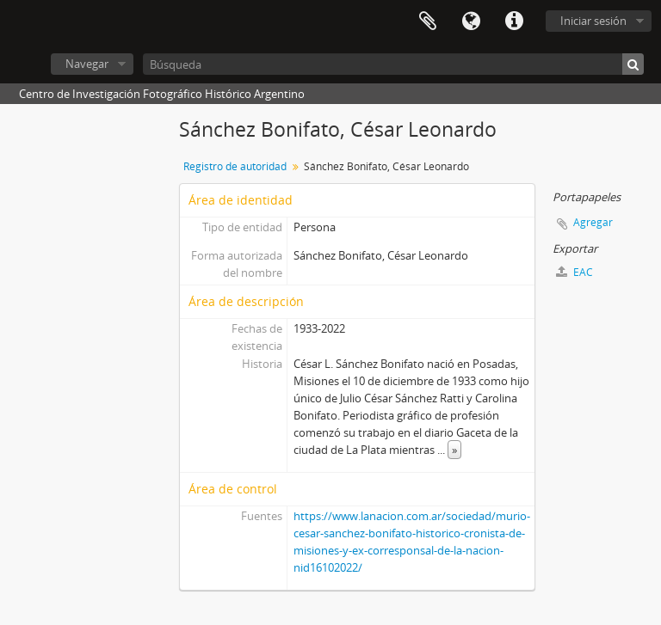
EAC (574, 272)
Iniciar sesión (593, 20)
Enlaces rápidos (513, 21)
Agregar (593, 222)
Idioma (470, 21)
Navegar (86, 63)
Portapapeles (427, 21)
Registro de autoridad (235, 166)
